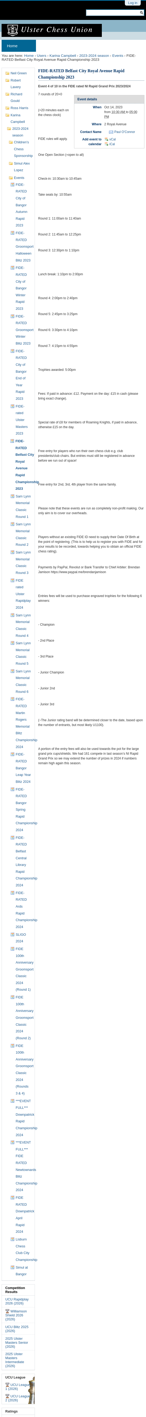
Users (41, 56)
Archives (49, 46)
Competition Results (15, 1290)
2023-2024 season (94, 56)
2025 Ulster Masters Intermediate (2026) (14, 1360)
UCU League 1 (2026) (17, 1387)
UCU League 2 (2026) (17, 1398)
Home (12, 46)
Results (117, 46)
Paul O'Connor (124, 132)
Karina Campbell (62, 56)
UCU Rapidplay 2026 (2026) (17, 1301)
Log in (132, 3)
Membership (87, 46)
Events (117, 56)
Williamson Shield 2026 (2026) (16, 1315)
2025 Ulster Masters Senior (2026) (16, 1343)
